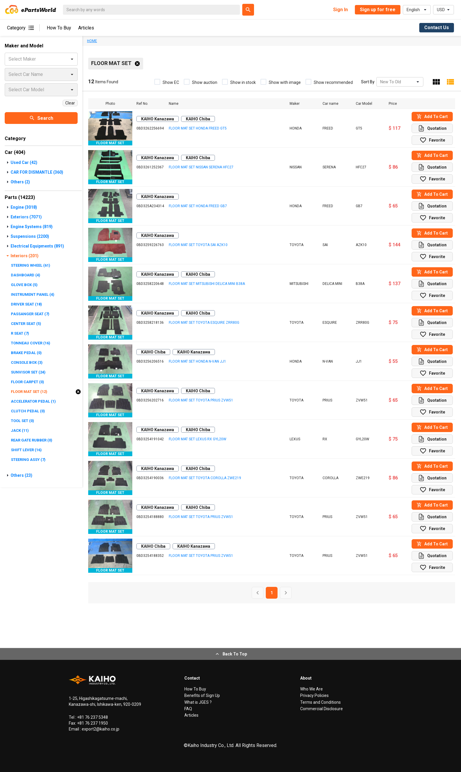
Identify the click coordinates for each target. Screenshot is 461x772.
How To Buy (59, 28)
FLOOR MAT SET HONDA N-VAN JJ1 (197, 361)
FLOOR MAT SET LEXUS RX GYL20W (197, 439)
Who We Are (311, 689)
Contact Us (436, 27)
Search (41, 118)
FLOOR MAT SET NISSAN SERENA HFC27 (201, 167)
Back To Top (230, 654)
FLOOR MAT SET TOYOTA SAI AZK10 (198, 245)
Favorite (432, 140)
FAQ (188, 708)
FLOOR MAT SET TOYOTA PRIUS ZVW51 (201, 400)
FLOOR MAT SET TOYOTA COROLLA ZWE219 (205, 478)
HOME (92, 41)
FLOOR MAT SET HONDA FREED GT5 (198, 128)
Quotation (432, 128)
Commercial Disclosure (321, 708)
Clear (70, 103)
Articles (86, 28)
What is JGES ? (198, 702)
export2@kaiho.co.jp (100, 729)
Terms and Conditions (320, 702)
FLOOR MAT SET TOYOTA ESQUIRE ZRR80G (204, 323)
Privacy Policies (314, 695)
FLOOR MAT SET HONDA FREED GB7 (198, 206)
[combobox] (380, 82)
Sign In (340, 9)
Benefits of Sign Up (202, 695)
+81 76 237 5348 (92, 717)
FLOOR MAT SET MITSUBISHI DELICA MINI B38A (207, 284)
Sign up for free (377, 9)
